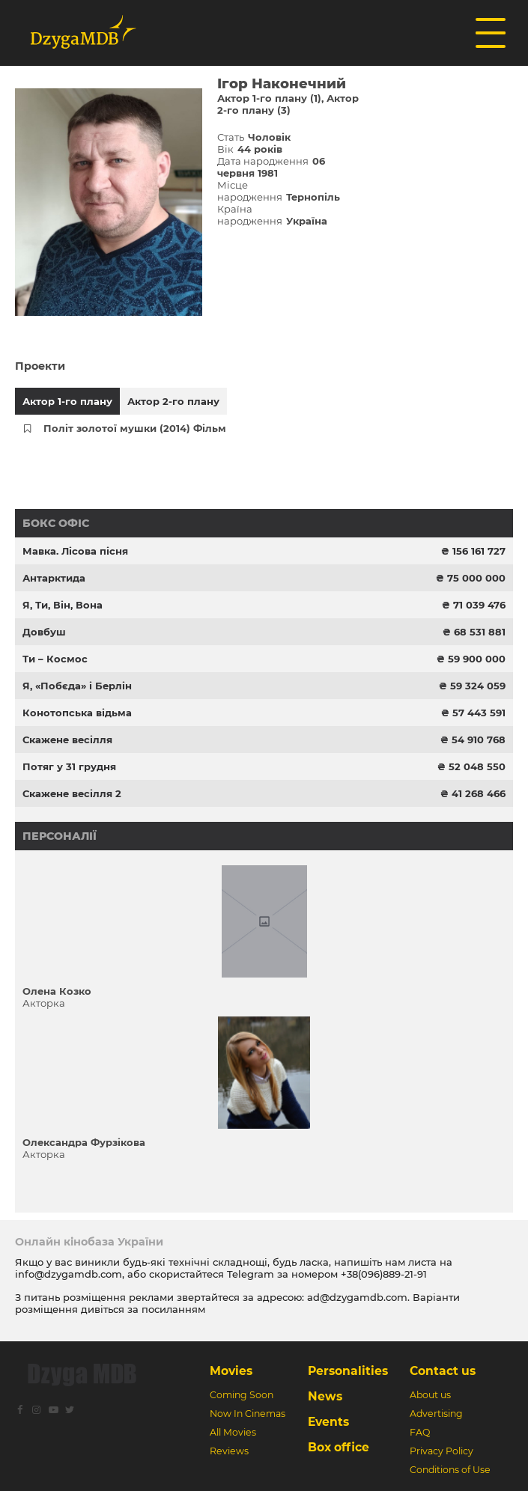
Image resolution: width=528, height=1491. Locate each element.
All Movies (233, 1432)
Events (328, 1422)
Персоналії (59, 836)
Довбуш (44, 632)
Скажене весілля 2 (71, 793)
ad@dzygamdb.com (357, 1297)
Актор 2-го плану (173, 401)
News (325, 1396)
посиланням (173, 1309)
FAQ (420, 1432)
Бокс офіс (55, 523)
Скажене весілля (67, 740)
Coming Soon (241, 1394)
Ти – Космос (55, 659)
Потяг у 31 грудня (69, 766)
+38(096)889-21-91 (384, 1274)
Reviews (229, 1451)
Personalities (348, 1371)
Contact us (443, 1371)
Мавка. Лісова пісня (75, 551)
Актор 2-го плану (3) (288, 104)
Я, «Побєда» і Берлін (77, 686)
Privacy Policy (441, 1451)
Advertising (436, 1413)
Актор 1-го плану (67, 401)
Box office (338, 1447)
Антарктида (53, 578)
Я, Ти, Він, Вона (62, 605)
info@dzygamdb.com (68, 1274)
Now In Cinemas (247, 1413)
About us (430, 1394)
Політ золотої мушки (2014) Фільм (134, 428)
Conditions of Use (450, 1469)
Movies (231, 1371)
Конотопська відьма (77, 713)
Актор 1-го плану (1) (269, 98)
